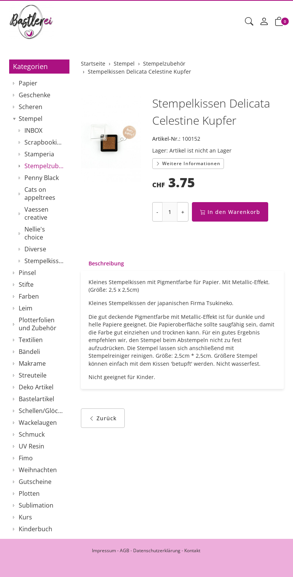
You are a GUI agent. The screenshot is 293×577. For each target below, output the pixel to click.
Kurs (25, 517)
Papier (28, 83)
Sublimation (36, 505)
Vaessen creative (36, 213)
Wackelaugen (38, 422)
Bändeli (29, 351)
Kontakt (192, 550)
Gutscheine (35, 481)
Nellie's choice (34, 233)
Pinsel (27, 272)
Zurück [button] (103, 420)
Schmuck (32, 434)
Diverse (35, 249)
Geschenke (34, 95)
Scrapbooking (44, 142)
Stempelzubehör (45, 166)
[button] (249, 21)
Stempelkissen (45, 261)
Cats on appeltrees (39, 193)
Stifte (26, 284)
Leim (25, 308)
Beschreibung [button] (106, 263)
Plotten (29, 493)
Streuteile (33, 375)
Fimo (26, 458)
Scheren (30, 107)
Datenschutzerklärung (156, 550)
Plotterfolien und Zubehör (37, 324)
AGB (124, 550)
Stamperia (39, 154)
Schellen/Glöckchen (42, 411)
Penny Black (41, 178)
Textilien (31, 340)
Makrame (32, 363)
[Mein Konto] (264, 21)
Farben (29, 296)
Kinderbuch (35, 529)
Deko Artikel (36, 387)
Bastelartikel (36, 399)
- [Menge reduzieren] (157, 211)
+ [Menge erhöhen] (182, 211)
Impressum (104, 550)
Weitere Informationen (188, 163)
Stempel (30, 118)
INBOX (33, 130)
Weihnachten (38, 470)
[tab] (102, 263)
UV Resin (31, 446)
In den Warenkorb (230, 212)
